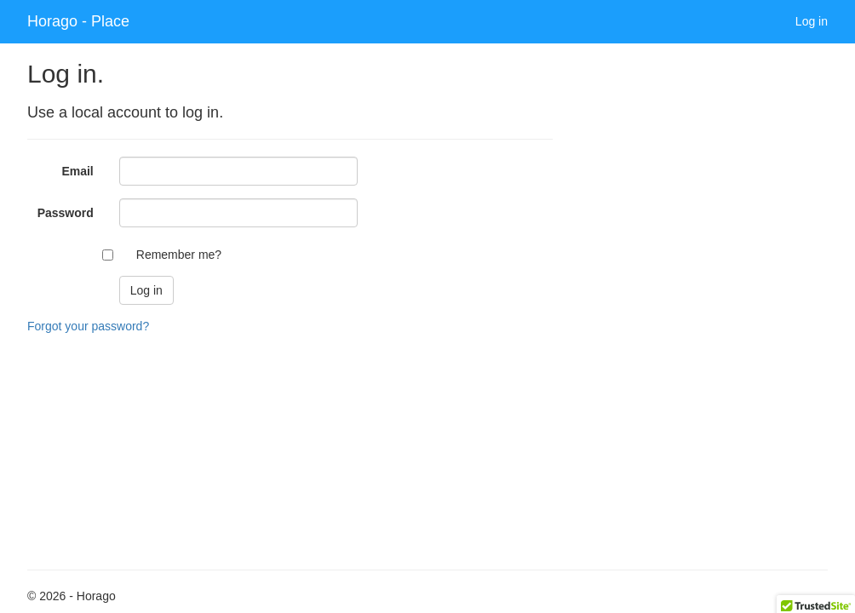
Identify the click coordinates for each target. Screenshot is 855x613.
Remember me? (178, 254)
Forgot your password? (88, 326)
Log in (811, 21)
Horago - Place (78, 21)
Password (65, 213)
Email (77, 171)
